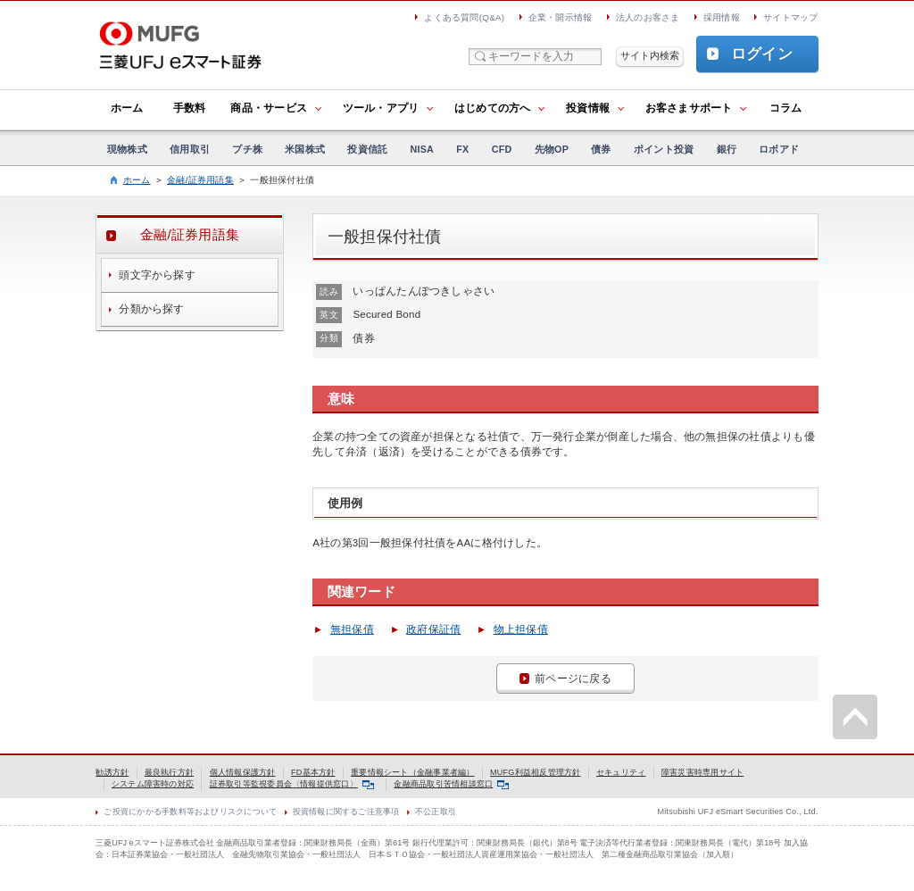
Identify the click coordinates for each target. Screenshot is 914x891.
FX (462, 149)
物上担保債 (521, 629)
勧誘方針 (112, 772)
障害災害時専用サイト (702, 772)
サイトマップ (790, 17)
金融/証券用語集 (200, 180)
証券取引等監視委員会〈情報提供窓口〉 (292, 783)
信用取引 (190, 149)
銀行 (726, 149)
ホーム (127, 108)
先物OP (552, 149)
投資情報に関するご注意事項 (346, 811)
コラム (785, 108)
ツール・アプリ (381, 108)
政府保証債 (433, 629)
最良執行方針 (169, 772)
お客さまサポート (689, 108)
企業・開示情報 (560, 17)
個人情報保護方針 (243, 772)
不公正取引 (435, 811)
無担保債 (352, 629)
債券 (601, 149)
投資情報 (588, 108)
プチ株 (247, 149)
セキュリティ (620, 772)
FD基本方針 (313, 772)
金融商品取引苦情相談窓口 (451, 783)
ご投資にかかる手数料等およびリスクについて (190, 811)
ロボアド (779, 149)
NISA (423, 149)
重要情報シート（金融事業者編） (412, 772)
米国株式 (305, 149)
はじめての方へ (492, 108)
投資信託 (367, 149)
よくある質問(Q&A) (464, 17)
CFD (502, 149)
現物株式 (127, 149)
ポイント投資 (664, 149)
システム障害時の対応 (153, 783)
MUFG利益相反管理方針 (535, 772)
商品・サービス (268, 108)
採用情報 (721, 17)
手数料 (189, 108)
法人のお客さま (648, 17)
